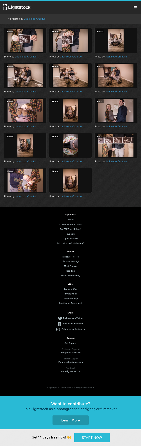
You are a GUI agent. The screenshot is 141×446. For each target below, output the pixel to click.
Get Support (70, 343)
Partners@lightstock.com (70, 361)
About (71, 219)
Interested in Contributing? (70, 243)
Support (71, 233)
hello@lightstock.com (70, 371)
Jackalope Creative (35, 19)
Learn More (70, 420)
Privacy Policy (70, 293)
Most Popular (70, 266)
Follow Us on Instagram (73, 329)
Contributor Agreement (70, 303)
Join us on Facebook (73, 323)
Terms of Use (70, 288)
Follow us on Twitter (73, 318)
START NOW (92, 437)
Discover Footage (70, 261)
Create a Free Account (70, 224)
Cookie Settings (70, 298)
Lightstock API (71, 238)
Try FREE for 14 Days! (70, 229)
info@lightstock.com (71, 352)
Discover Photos (70, 256)
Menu (135, 7)
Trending (70, 270)
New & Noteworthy (70, 275)
